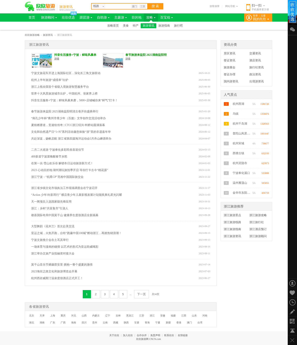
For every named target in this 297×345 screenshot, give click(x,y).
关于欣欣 (114, 335)
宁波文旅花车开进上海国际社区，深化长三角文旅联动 (65, 73)
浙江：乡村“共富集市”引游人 (49, 208)
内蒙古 (96, 315)
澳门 (189, 322)
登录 (255, 15)
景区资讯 (229, 53)
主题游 (120, 17)
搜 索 (155, 6)
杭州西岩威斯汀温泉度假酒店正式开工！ (57, 278)
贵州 (94, 322)
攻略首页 (113, 25)
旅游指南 (164, 25)
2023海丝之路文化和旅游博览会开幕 (54, 271)
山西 (84, 315)
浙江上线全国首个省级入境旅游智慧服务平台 (60, 86)
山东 (194, 315)
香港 (178, 322)
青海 (147, 322)
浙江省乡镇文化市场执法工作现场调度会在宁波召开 (64, 188)
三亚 (142, 6)
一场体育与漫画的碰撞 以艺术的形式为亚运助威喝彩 (64, 246)
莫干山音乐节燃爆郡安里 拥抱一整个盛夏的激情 (62, 264)
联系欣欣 (169, 335)
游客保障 (214, 6)
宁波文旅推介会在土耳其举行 (50, 239)
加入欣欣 (128, 335)
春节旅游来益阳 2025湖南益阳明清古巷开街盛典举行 (146, 55)
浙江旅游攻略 (258, 215)
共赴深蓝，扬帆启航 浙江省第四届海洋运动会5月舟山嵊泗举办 (71, 138)
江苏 (141, 315)
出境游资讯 (256, 81)
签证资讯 (229, 60)
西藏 (115, 322)
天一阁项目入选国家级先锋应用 (51, 201)
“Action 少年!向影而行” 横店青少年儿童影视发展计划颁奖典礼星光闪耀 (76, 194)
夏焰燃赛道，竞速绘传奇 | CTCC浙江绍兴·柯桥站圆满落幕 (68, 125)
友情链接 (183, 335)
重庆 (63, 315)
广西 (63, 322)
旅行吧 (178, 25)
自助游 (103, 17)
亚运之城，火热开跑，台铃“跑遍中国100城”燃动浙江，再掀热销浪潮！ (76, 233)
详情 (56, 58)
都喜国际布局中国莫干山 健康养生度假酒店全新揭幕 (64, 215)
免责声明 (155, 335)
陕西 (126, 322)
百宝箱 (166, 17)
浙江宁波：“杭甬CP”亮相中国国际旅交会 (57, 176)
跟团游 (86, 17)
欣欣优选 (68, 17)
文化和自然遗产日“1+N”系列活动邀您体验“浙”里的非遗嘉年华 (71, 131)
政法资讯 (255, 74)
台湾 (199, 322)
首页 (31, 17)
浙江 (152, 315)
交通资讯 (255, 53)
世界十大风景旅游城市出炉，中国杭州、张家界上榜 (64, 93)
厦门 (134, 6)
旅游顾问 (49, 17)
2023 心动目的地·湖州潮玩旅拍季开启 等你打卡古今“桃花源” (69, 170)
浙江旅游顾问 (258, 236)
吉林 (118, 315)
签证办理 (229, 74)
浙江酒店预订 (258, 229)
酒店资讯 (255, 60)
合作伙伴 (142, 335)
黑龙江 (130, 315)
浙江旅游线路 (232, 222)
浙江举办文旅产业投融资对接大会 (52, 253)
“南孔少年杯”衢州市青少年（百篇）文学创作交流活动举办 (68, 118)
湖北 (31, 322)
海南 (73, 322)
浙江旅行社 (256, 222)
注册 (263, 15)
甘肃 (136, 322)
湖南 (42, 322)
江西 (183, 315)
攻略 (151, 17)
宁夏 (157, 322)
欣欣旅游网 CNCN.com (148, 339)
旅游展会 (229, 67)
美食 (126, 25)
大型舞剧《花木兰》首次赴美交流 (52, 226)
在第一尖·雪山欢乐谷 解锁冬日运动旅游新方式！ (62, 163)
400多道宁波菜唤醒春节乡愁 (49, 156)
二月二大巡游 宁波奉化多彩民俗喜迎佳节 (57, 149)
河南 (204, 315)
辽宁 (107, 315)
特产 (136, 25)
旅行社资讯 (256, 67)
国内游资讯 (231, 81)
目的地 (136, 17)
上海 (52, 315)
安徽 (162, 315)
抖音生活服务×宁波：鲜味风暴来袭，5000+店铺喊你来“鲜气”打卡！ (75, 55)
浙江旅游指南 (232, 229)
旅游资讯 (66, 6)
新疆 (168, 322)
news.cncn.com (67, 9)
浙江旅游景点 (232, 215)
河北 (73, 315)
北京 (31, 315)
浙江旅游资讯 (232, 236)
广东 (52, 322)
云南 (105, 322)
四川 (84, 322)
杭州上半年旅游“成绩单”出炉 (49, 80)
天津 (42, 315)
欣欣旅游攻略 (32, 35)
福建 (173, 315)
